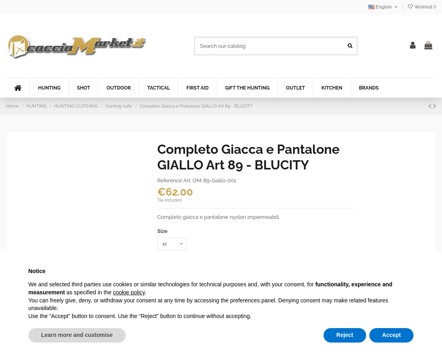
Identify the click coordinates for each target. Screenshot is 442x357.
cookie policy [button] (129, 292)
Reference (169, 180)
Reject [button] (344, 335)
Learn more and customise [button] (77, 335)
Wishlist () (421, 7)
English (383, 7)
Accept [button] (391, 335)
